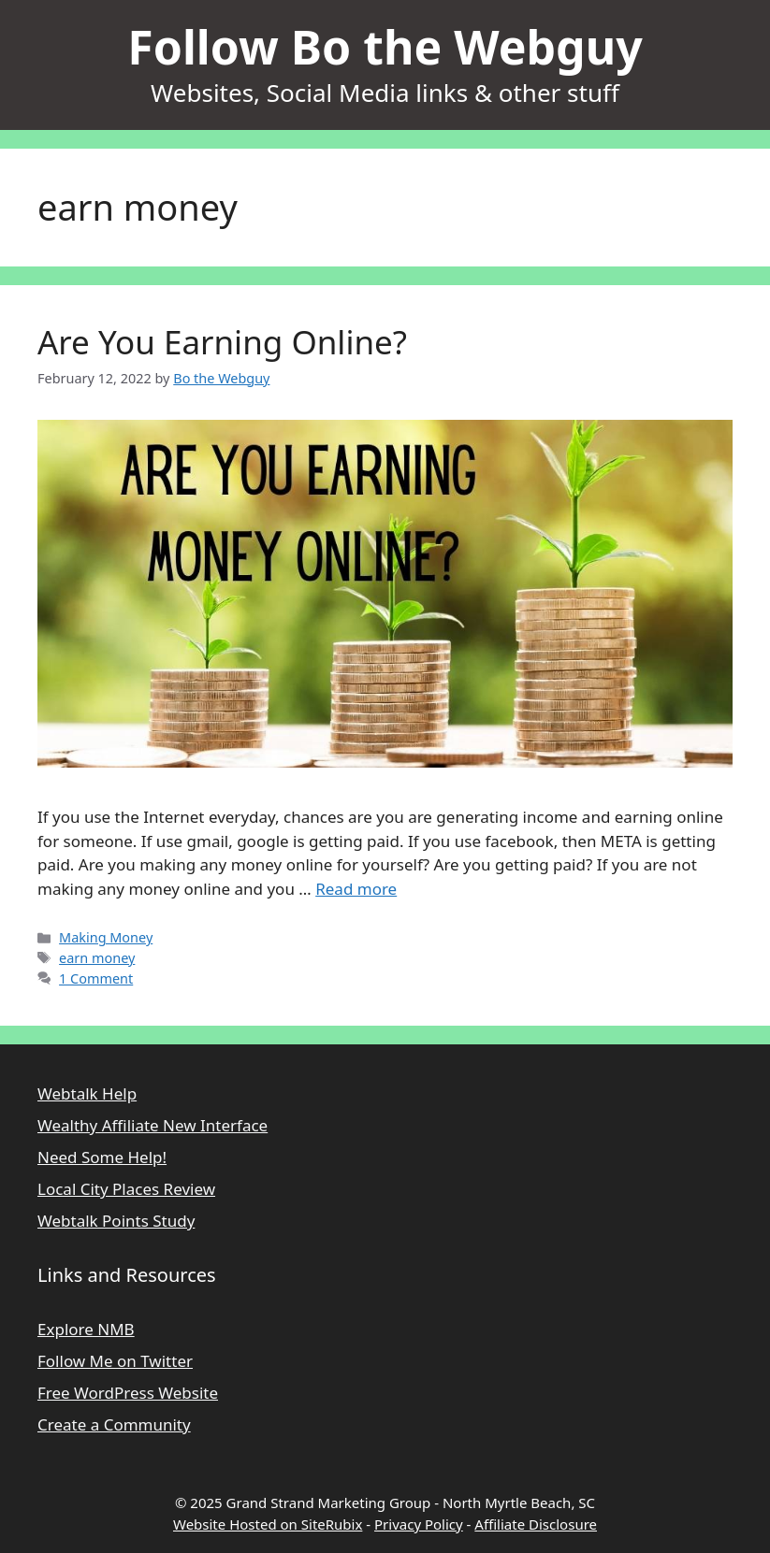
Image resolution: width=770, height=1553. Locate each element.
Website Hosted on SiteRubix (267, 1524)
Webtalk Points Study (116, 1220)
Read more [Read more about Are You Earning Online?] (356, 888)
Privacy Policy (418, 1524)
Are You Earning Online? (222, 342)
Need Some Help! (102, 1157)
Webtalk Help (87, 1093)
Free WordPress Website (127, 1392)
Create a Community (114, 1424)
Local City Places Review (126, 1189)
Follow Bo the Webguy (385, 47)
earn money (97, 958)
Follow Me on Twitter (115, 1361)
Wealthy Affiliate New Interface (152, 1125)
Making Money (106, 937)
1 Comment (96, 978)
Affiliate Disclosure (535, 1524)
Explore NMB (86, 1329)
